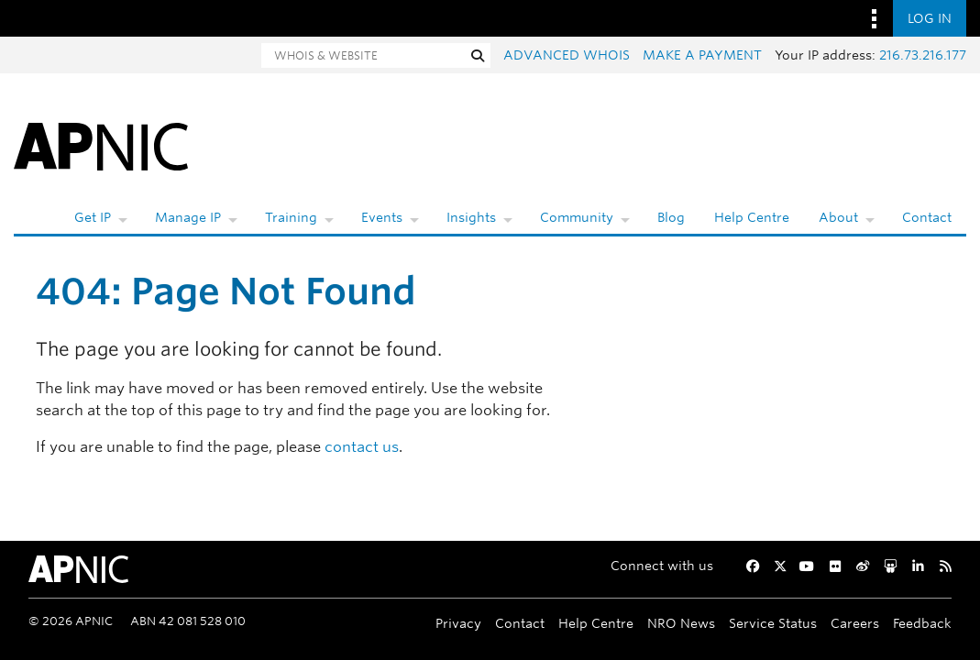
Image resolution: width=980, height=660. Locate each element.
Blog (671, 217)
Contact (927, 217)
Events (381, 217)
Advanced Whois (566, 55)
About (838, 217)
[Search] (363, 55)
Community (576, 217)
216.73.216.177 (922, 55)
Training (291, 217)
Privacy (458, 623)
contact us (362, 447)
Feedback (922, 623)
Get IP (92, 217)
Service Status (773, 623)
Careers (855, 623)
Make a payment (702, 55)
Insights (471, 217)
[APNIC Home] (101, 145)
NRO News (681, 623)
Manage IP (188, 217)
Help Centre (751, 217)
